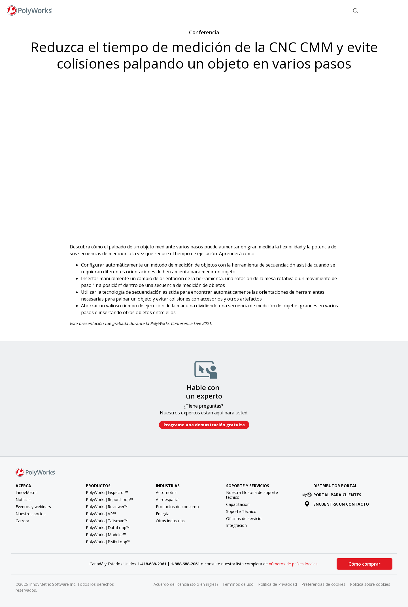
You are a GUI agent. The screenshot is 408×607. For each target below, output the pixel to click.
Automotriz (166, 492)
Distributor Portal (335, 485)
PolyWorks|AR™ (101, 513)
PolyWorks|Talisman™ (107, 520)
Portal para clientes (333, 494)
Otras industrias (170, 520)
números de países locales (293, 563)
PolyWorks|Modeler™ (106, 534)
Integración (236, 525)
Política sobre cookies (370, 584)
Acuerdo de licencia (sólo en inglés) (186, 584)
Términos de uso (238, 584)
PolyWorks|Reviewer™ (107, 506)
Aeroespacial (167, 499)
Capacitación (238, 504)
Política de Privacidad (277, 584)
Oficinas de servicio (244, 518)
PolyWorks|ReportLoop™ (109, 499)
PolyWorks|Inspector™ (107, 492)
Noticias (23, 499)
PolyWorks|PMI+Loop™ (108, 541)
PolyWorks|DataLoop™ (107, 527)
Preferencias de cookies (323, 584)
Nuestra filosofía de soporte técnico (252, 495)
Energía (162, 513)
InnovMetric (26, 492)
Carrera (22, 520)
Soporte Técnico (241, 511)
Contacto (332, 10)
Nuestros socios (31, 513)
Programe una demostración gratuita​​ (204, 424)
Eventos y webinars (33, 506)
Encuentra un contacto (337, 504)
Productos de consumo (177, 506)
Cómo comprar (364, 564)
